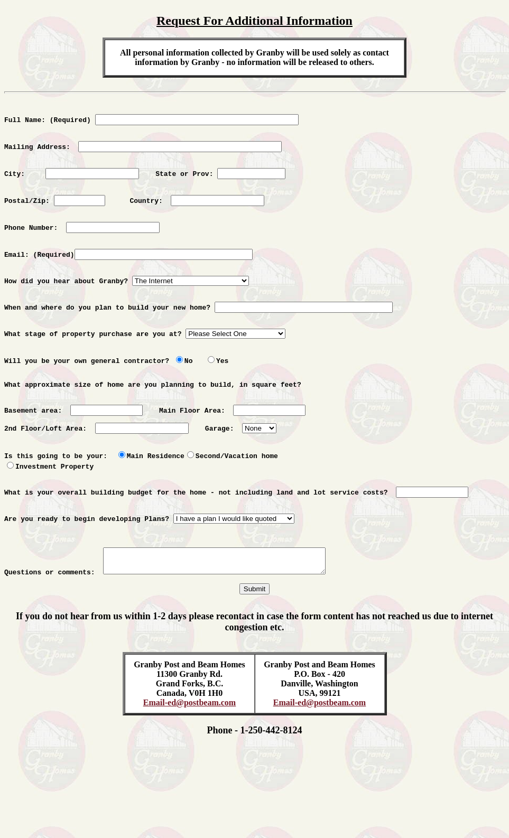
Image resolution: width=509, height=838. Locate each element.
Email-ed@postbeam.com (189, 757)
